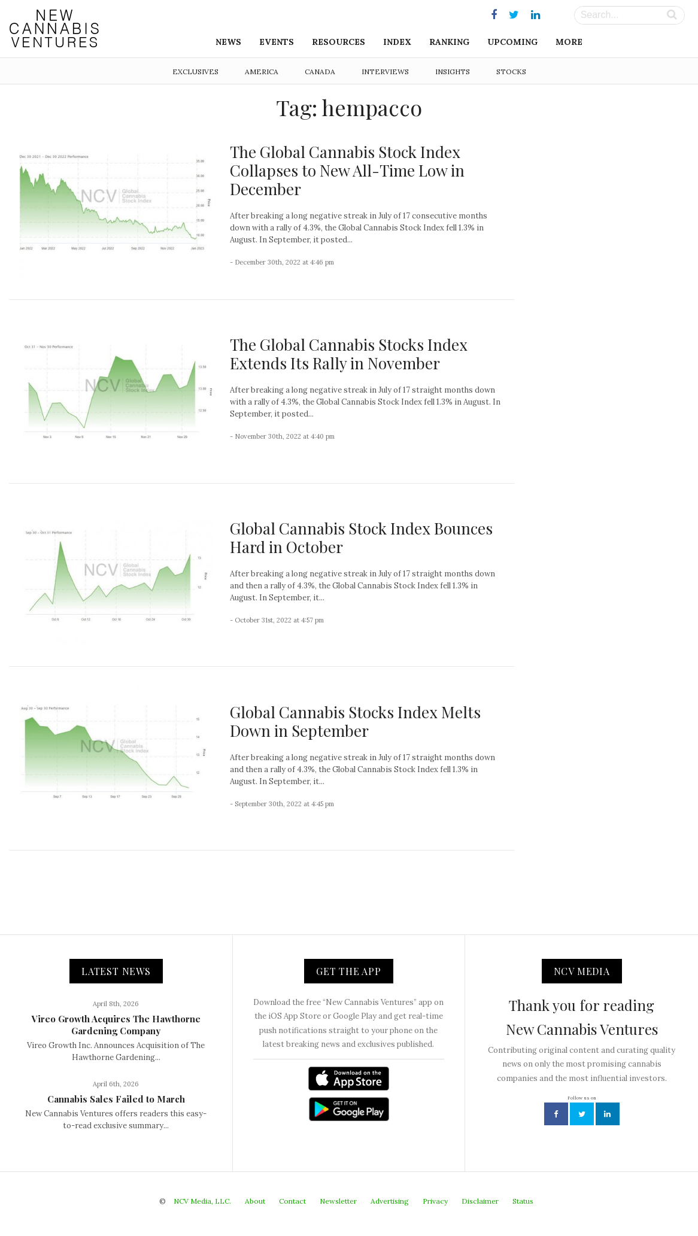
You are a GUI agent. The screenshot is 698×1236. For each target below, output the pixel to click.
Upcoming (512, 42)
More (569, 42)
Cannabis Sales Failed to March (116, 1099)
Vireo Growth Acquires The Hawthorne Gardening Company (116, 1025)
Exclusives (195, 71)
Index (397, 42)
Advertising (390, 1200)
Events (276, 42)
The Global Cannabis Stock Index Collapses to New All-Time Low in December (347, 170)
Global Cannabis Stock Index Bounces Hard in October (361, 537)
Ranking (449, 42)
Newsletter (338, 1200)
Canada (320, 71)
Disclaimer (480, 1200)
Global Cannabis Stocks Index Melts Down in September (355, 721)
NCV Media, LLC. (202, 1200)
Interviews (385, 71)
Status (522, 1200)
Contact (292, 1200)
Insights (452, 71)
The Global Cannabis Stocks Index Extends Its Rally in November (349, 353)
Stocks (511, 71)
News (228, 42)
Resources (338, 42)
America (261, 71)
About (255, 1200)
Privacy (435, 1200)
